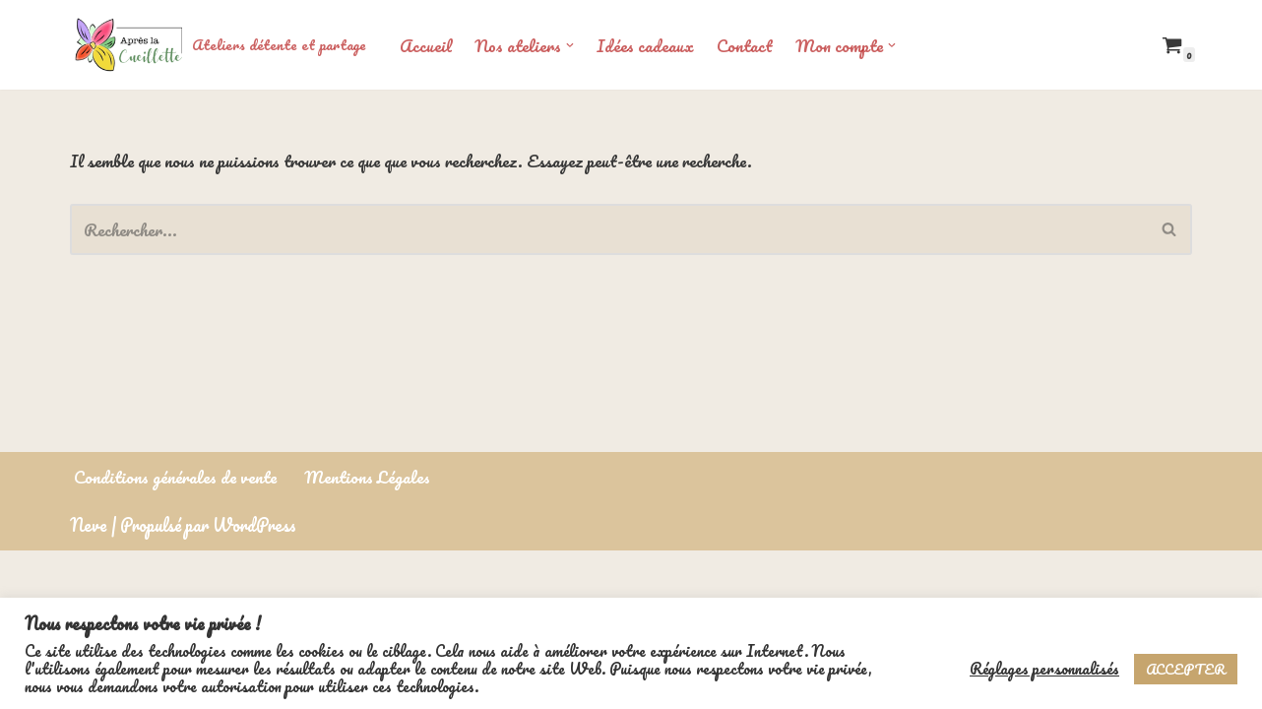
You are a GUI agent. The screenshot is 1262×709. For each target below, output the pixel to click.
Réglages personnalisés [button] (1044, 668)
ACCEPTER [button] (1186, 669)
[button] (572, 45)
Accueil (426, 45)
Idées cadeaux (648, 45)
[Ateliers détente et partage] (218, 45)
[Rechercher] (609, 229)
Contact (749, 45)
